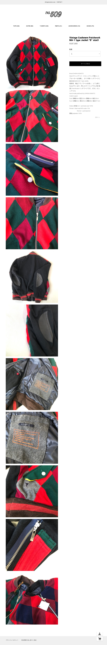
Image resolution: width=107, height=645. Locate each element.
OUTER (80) (29, 26)
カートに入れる (85, 63)
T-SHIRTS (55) (44, 26)
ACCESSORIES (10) (74, 26)
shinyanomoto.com (50, 2)
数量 (70, 49)
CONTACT (59, 2)
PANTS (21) (58, 26)
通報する (97, 117)
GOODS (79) (90, 26)
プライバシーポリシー (12, 640)
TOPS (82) (16, 26)
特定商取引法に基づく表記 (28, 640)
